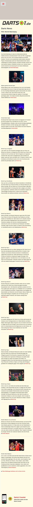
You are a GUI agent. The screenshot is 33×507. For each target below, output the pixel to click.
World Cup (18, 160)
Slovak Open (13, 97)
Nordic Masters (5, 433)
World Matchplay (14, 67)
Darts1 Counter (20, 497)
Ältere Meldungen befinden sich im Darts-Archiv (13, 471)
